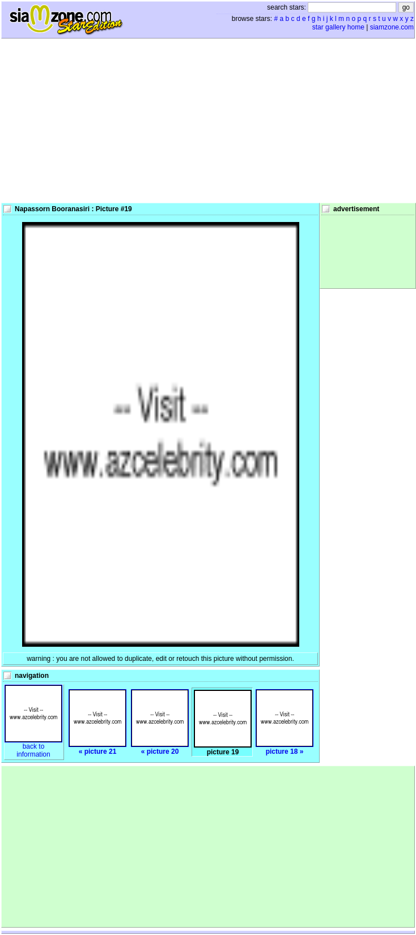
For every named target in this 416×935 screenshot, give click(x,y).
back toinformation (33, 747)
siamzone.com (392, 27)
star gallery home (338, 27)
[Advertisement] (208, 120)
